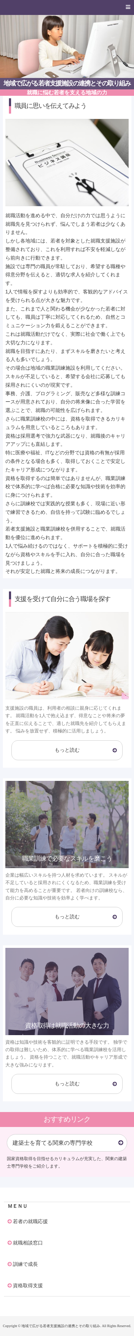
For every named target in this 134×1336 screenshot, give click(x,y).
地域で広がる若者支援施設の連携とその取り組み (67, 83)
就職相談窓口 (28, 1243)
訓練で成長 (25, 1264)
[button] (67, 7)
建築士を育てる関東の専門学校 (53, 1143)
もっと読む (67, 750)
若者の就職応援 (30, 1221)
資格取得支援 (28, 1285)
